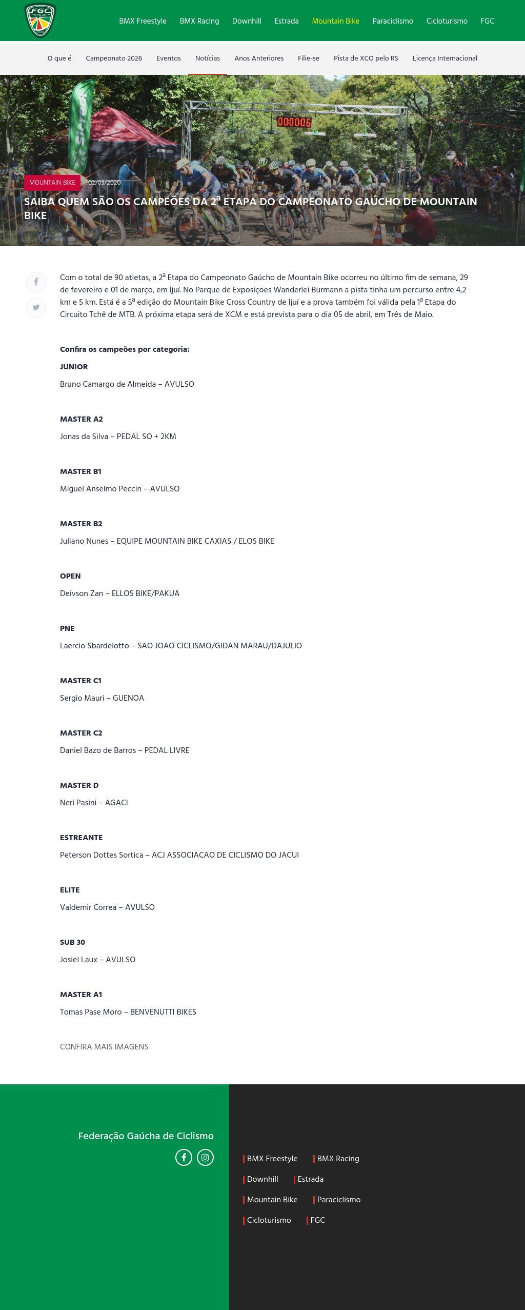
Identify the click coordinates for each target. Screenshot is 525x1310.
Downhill (246, 21)
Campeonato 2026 (114, 59)
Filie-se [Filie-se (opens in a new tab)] (308, 59)
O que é (60, 59)
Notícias (207, 59)
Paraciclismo (393, 21)
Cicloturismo (447, 21)
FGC (487, 21)
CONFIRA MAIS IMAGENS (104, 1047)
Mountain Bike (336, 21)
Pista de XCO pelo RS (366, 59)
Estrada (287, 21)
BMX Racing (199, 21)
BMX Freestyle (143, 21)
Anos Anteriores (259, 59)
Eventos (168, 59)
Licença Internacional (445, 59)
